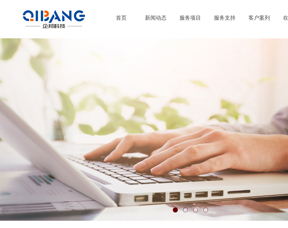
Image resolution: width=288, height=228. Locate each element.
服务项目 (190, 18)
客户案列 (259, 18)
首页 (121, 18)
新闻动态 (155, 18)
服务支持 (224, 18)
